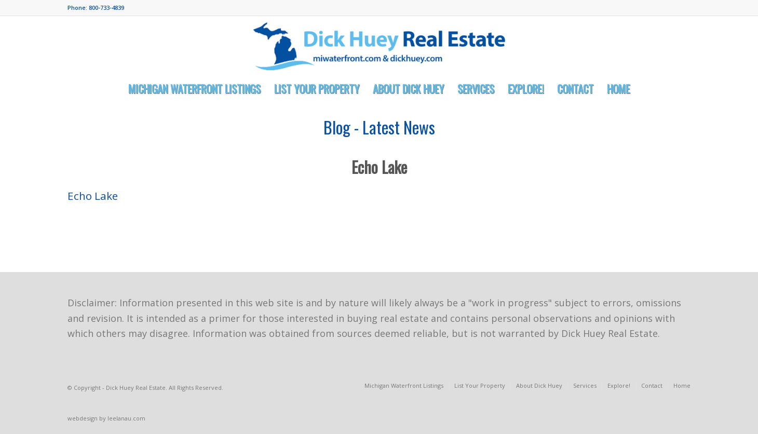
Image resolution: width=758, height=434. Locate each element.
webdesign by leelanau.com (106, 418)
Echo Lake (379, 167)
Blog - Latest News (379, 127)
